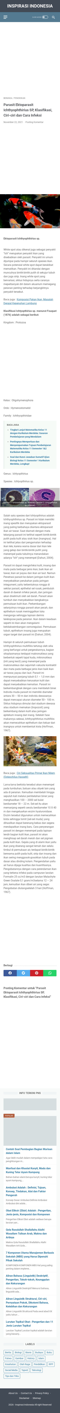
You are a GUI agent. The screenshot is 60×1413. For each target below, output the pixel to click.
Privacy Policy (42, 1393)
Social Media (11, 1370)
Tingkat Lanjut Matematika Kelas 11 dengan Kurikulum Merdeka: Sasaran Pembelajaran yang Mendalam (29, 433)
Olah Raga (25, 1364)
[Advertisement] (30, 58)
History (31, 1358)
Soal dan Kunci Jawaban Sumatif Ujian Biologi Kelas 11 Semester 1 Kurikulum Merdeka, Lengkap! (30, 460)
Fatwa (8, 1358)
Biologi (18, 1352)
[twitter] (23, 973)
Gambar (19, 1358)
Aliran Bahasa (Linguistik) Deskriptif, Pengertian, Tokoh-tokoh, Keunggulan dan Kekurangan (27, 1279)
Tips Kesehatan (32, 1408)
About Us (13, 1393)
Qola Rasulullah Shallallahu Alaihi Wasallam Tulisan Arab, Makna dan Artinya (26, 1233)
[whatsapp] (49, 973)
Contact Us (26, 1393)
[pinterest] (36, 973)
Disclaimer (24, 1398)
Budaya (39, 1352)
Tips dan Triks (12, 1376)
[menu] (7, 17)
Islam (41, 1358)
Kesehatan (10, 1364)
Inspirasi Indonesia (30, 6)
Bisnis (28, 1352)
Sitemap (37, 1398)
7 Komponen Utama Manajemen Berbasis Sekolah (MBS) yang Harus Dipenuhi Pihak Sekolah (30, 1256)
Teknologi (36, 1370)
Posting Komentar (34, 122)
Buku (49, 1352)
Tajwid (24, 1370)
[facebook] (10, 973)
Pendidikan (39, 1364)
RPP (51, 1364)
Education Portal (16, 1408)
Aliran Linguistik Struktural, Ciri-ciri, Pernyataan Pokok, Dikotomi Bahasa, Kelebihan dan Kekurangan (27, 1302)
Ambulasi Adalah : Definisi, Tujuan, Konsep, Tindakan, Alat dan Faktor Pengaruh (26, 1191)
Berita (8, 1352)
